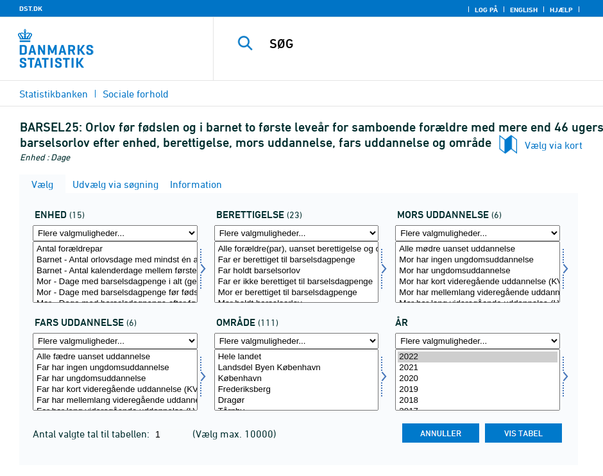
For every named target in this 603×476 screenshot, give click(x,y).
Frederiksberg (297, 389)
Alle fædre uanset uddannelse (115, 357)
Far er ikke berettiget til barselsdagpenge (297, 281)
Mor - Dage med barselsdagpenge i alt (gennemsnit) (115, 281)
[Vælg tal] (115, 272)
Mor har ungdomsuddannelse (477, 271)
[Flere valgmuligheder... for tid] (477, 341)
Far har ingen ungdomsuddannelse (115, 367)
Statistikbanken (53, 93)
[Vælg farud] (115, 380)
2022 (477, 357)
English (524, 9)
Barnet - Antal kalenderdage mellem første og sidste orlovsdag (115, 271)
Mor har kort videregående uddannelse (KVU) (477, 281)
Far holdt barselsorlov (297, 271)
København (297, 378)
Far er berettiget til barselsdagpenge (297, 260)
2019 (477, 389)
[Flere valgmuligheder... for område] (296, 341)
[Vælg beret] (296, 272)
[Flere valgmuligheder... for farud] (115, 341)
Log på (486, 9)
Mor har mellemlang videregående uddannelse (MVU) (477, 292)
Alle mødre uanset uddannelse (477, 249)
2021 (477, 367)
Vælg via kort (553, 145)
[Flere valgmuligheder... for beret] (296, 233)
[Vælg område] (296, 380)
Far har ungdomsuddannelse (115, 378)
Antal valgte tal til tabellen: (92, 433)
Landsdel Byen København (297, 367)
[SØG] (418, 43)
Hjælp (561, 9)
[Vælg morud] (477, 272)
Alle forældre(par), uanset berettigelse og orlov (297, 249)
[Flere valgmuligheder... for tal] (115, 233)
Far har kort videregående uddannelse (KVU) (115, 389)
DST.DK (30, 8)
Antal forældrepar (115, 249)
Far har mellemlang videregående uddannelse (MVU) (115, 400)
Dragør (297, 400)
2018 (477, 400)
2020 (477, 378)
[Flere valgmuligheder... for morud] (477, 233)
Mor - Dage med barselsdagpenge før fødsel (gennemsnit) (115, 292)
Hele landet (297, 357)
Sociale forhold (136, 93)
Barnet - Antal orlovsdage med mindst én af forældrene (115, 260)
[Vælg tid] (477, 380)
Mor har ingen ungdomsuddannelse (477, 260)
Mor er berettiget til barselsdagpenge (297, 292)
